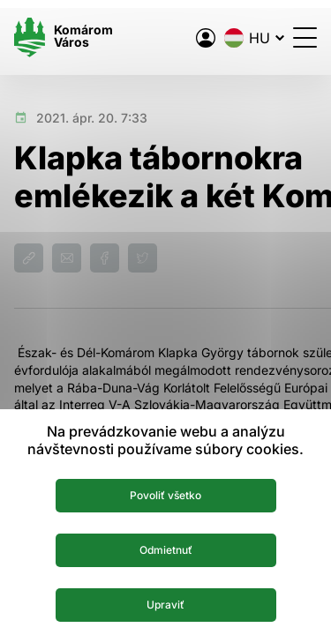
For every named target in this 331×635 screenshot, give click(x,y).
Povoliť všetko (165, 495)
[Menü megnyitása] (305, 37)
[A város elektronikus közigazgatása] (205, 38)
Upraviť (165, 604)
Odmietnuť (165, 550)
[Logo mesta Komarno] (63, 37)
